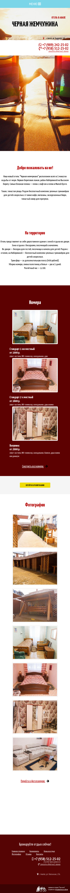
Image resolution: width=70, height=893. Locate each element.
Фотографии (16, 854)
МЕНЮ (35, 4)
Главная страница (18, 851)
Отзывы (28, 854)
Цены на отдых (49, 851)
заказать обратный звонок (58, 51)
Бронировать (34, 851)
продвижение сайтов (61, 889)
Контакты (39, 854)
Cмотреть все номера (35, 466)
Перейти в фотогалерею (35, 781)
